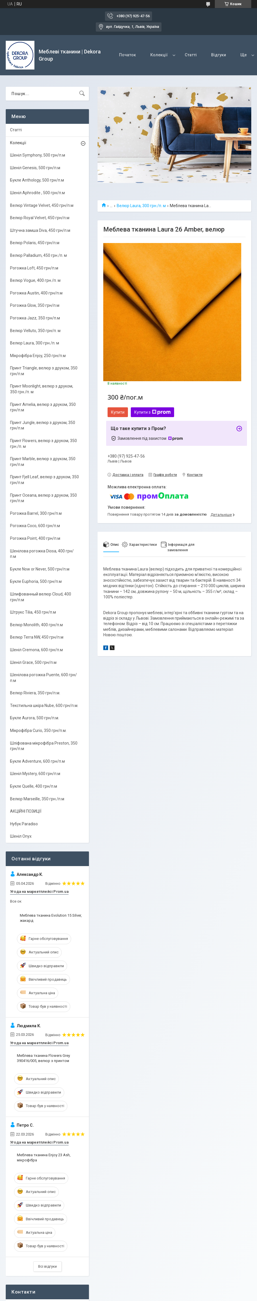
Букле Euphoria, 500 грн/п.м (36, 581)
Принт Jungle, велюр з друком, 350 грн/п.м (42, 425)
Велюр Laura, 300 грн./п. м (141, 205)
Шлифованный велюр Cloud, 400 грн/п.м (40, 597)
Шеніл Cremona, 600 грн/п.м (36, 649)
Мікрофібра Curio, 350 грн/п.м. (38, 730)
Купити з (152, 412)
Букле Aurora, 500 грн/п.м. (34, 718)
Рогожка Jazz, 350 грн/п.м (35, 318)
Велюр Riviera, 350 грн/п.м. (35, 693)
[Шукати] (82, 94)
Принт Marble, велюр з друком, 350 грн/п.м (42, 461)
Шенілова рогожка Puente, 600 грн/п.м (43, 677)
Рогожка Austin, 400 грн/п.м (36, 293)
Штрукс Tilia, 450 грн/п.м (33, 612)
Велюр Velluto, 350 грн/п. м (35, 330)
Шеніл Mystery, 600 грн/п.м (35, 773)
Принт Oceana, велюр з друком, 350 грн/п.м (43, 498)
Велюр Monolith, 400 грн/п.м (36, 624)
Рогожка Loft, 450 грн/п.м (34, 268)
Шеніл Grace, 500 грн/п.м (33, 662)
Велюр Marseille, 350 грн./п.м (37, 799)
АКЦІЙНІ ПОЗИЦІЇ (25, 811)
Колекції (159, 55)
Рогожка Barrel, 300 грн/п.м (36, 513)
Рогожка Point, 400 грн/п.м (35, 538)
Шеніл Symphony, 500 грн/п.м (37, 155)
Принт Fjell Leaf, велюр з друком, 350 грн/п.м (44, 480)
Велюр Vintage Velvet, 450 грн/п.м (41, 205)
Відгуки (218, 55)
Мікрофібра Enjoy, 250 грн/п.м (38, 355)
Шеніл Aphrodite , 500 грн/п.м (37, 192)
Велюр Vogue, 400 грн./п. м (35, 280)
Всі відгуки (47, 1266)
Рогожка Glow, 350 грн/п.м (34, 305)
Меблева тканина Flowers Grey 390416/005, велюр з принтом (43, 1058)
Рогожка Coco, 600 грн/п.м (35, 525)
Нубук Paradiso (24, 824)
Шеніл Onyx (21, 836)
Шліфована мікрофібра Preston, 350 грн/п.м (43, 746)
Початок (127, 55)
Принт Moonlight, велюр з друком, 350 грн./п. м (41, 389)
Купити (117, 412)
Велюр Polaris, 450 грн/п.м (34, 242)
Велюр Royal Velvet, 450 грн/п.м (39, 217)
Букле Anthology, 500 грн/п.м (37, 180)
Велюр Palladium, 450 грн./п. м (38, 255)
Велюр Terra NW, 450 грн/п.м (36, 637)
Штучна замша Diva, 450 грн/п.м (40, 230)
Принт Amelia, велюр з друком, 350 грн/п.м (43, 407)
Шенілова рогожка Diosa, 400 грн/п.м (42, 554)
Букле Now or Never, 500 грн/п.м (39, 569)
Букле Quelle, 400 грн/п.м (33, 786)
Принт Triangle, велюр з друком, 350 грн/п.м (43, 371)
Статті (191, 55)
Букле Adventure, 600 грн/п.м (37, 761)
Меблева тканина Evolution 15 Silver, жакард (51, 918)
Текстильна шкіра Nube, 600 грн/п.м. (44, 705)
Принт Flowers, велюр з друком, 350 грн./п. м (43, 443)
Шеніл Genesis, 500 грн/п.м (35, 167)
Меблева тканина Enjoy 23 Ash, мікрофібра (44, 1157)
